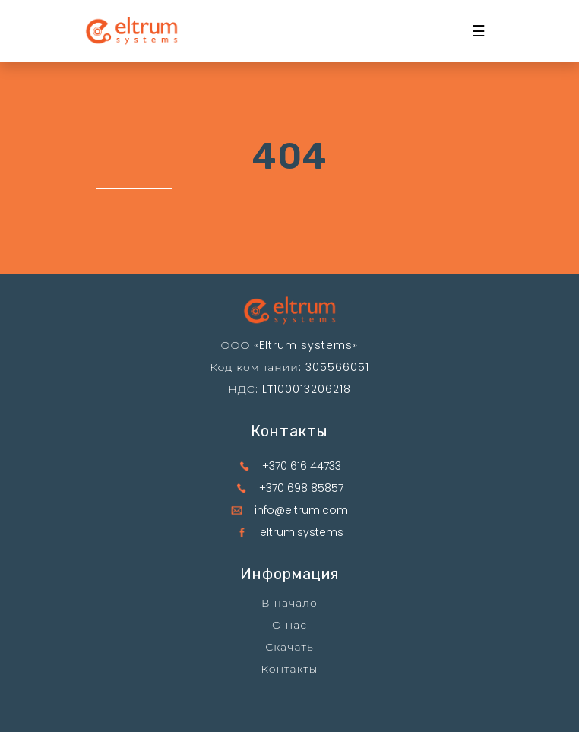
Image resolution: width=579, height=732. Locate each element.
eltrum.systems (301, 532)
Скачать (289, 646)
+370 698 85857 (301, 488)
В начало (289, 602)
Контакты (289, 669)
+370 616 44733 (301, 466)
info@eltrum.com (301, 510)
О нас (289, 624)
